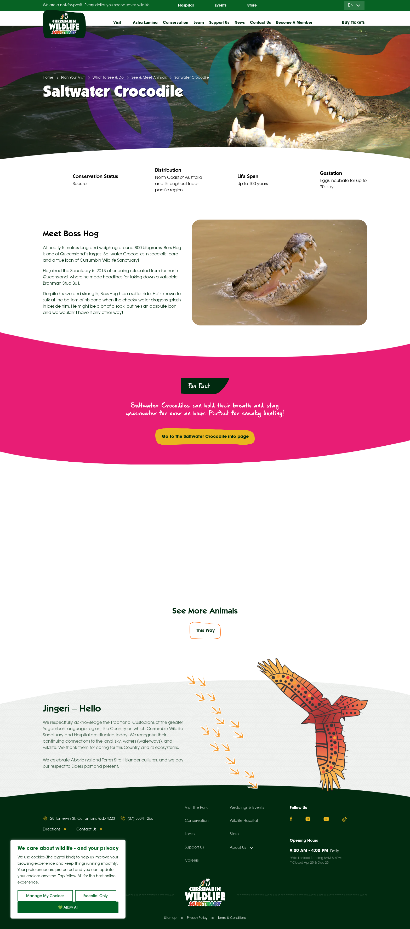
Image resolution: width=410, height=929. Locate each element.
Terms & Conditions (232, 917)
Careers (191, 860)
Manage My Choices (45, 895)
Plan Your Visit (73, 77)
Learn (190, 834)
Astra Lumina (145, 22)
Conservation (197, 821)
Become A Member (294, 22)
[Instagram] (307, 819)
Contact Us (260, 22)
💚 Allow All (68, 907)
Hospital (186, 5)
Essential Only (95, 895)
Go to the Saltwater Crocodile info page (205, 436)
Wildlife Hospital (244, 821)
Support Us (194, 847)
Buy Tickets (353, 22)
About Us (238, 848)
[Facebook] (291, 819)
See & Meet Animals (149, 77)
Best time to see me (86, 553)
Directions (51, 829)
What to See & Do (108, 77)
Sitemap (170, 917)
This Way (205, 630)
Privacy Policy (197, 917)
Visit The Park (196, 808)
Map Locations (80, 532)
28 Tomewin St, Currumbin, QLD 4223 (82, 819)
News (240, 22)
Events (220, 5)
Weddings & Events (247, 808)
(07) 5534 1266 (140, 819)
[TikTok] (344, 819)
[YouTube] (326, 819)
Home (48, 77)
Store (252, 5)
